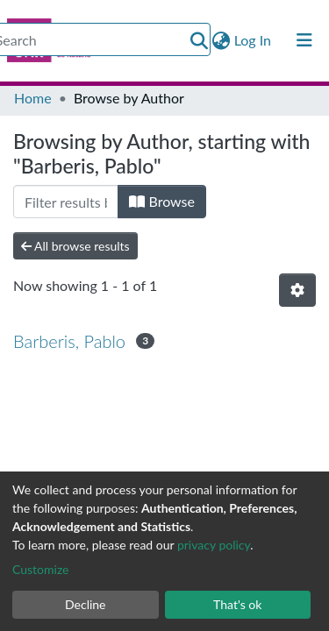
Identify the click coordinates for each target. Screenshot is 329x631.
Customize (40, 569)
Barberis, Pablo (69, 340)
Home (33, 97)
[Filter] (65, 201)
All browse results (75, 245)
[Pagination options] (297, 290)
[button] (221, 40)
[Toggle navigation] (304, 40)
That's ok (237, 604)
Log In (253, 40)
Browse (162, 201)
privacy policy (213, 544)
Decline (85, 604)
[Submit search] (200, 40)
